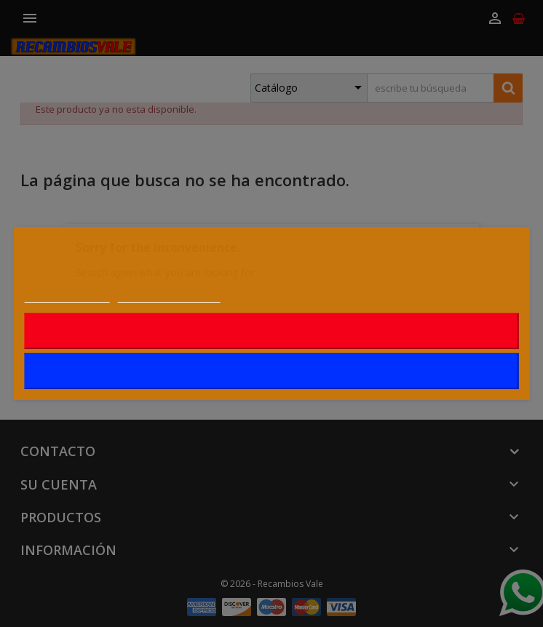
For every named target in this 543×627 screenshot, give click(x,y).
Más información (67, 294)
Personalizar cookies (169, 294)
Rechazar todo (272, 331)
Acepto (272, 371)
